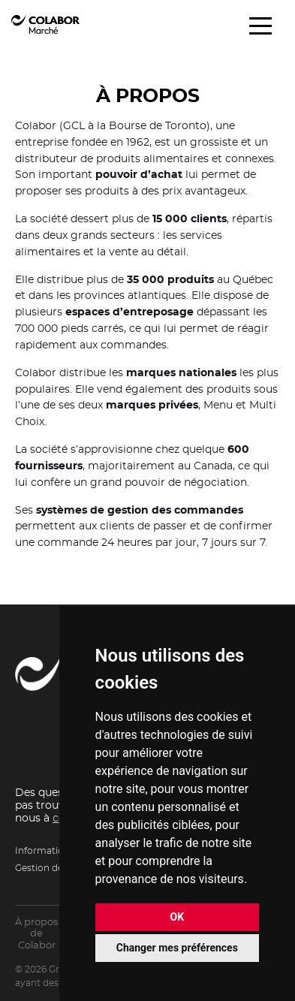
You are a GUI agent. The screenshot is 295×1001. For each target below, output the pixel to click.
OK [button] (177, 917)
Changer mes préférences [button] (177, 948)
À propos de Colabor (36, 934)
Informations (44, 850)
